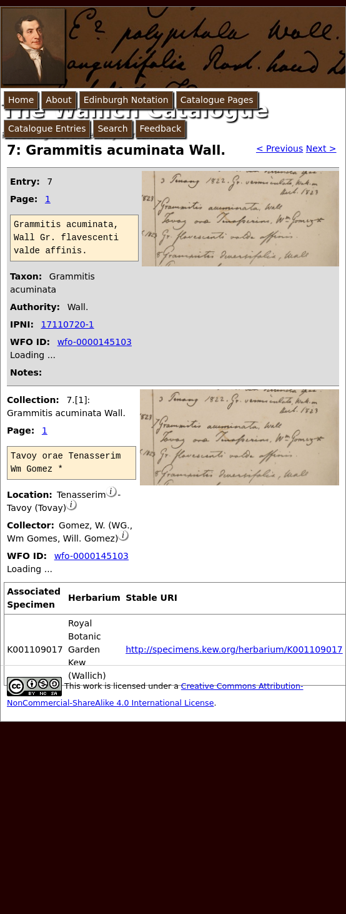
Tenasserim (81, 495)
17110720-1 (67, 324)
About (58, 100)
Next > (321, 148)
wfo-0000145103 (94, 342)
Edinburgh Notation (126, 100)
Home (21, 100)
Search (112, 129)
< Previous (279, 148)
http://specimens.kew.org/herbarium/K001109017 (234, 649)
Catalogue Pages (217, 100)
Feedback (161, 129)
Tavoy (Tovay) (36, 508)
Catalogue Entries (47, 129)
